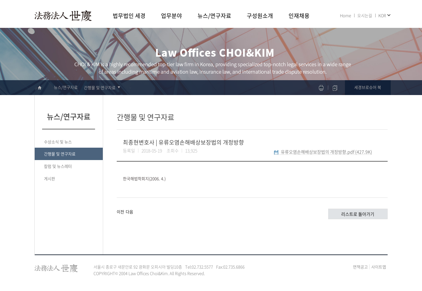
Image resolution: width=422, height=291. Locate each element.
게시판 (49, 178)
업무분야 (171, 16)
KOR (382, 15)
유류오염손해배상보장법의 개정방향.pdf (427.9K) (326, 152)
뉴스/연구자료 (214, 16)
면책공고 (360, 267)
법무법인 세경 (129, 16)
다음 (129, 212)
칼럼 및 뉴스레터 (58, 166)
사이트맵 (378, 267)
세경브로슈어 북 (367, 87)
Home (345, 15)
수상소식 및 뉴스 (58, 142)
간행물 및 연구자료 (99, 87)
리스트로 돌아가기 (357, 214)
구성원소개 (260, 16)
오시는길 (364, 15)
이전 (120, 212)
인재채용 (299, 16)
